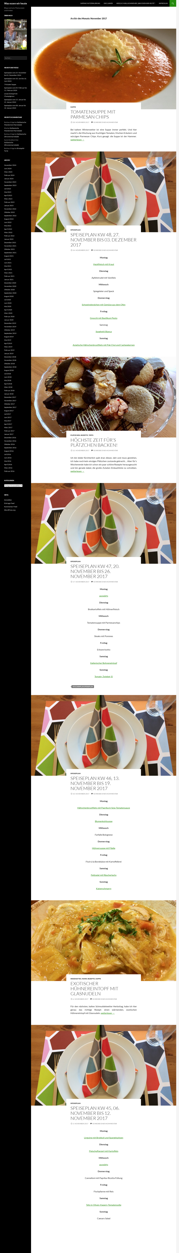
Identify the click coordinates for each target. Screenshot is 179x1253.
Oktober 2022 (9, 212)
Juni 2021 (7, 263)
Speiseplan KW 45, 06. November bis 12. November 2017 (94, 1113)
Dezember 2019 (10, 323)
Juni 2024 (7, 168)
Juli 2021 (7, 259)
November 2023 (10, 182)
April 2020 (8, 310)
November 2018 (10, 360)
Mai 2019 (7, 340)
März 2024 (8, 172)
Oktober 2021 (9, 249)
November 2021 (10, 246)
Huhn (84, 979)
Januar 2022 (8, 239)
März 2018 (8, 387)
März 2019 (8, 347)
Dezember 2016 (10, 437)
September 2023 (10, 185)
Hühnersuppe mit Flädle (103, 848)
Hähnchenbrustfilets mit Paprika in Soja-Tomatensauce (103, 807)
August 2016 (9, 451)
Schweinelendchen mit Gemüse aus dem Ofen (103, 304)
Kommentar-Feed (10, 507)
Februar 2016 (9, 471)
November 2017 (10, 400)
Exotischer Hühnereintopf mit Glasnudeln (94, 988)
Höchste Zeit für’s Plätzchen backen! (94, 442)
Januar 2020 (8, 320)
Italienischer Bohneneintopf (103, 663)
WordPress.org (9, 510)
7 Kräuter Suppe (10, 84)
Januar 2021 (8, 279)
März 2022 (8, 232)
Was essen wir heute (15, 3)
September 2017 (10, 407)
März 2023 (8, 199)
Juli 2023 (7, 189)
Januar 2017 (8, 434)
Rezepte (84, 435)
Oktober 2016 (9, 444)
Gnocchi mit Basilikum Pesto (103, 318)
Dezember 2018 (10, 357)
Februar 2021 (9, 276)
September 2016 (10, 448)
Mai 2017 (7, 421)
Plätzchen (75, 435)
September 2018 (10, 367)
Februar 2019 (9, 350)
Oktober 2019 (9, 330)
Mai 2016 (7, 461)
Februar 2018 (9, 390)
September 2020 (10, 293)
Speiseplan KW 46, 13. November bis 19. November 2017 (94, 783)
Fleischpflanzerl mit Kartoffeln (103, 1151)
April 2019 (8, 343)
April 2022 (8, 229)
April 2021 (8, 269)
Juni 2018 (7, 377)
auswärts (103, 595)
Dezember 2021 (10, 242)
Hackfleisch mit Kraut (103, 264)
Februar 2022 (9, 236)
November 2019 (10, 327)
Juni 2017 (7, 417)
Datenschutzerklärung (90, 3)
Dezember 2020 (10, 283)
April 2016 (8, 464)
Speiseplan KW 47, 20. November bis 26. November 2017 (94, 571)
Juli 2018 (7, 374)
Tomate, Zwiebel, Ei (104, 676)
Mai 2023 (7, 192)
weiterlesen (77, 139)
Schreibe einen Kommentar (105, 122)
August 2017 (9, 411)
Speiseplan (75, 230)
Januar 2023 (8, 205)
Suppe (73, 107)
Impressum (163, 3)
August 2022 (9, 219)
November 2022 (10, 209)
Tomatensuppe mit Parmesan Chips (93, 114)
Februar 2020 (9, 316)
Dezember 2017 (10, 397)
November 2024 (10, 165)
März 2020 (8, 313)
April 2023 (8, 195)
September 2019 (10, 333)
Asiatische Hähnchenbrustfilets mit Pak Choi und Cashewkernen (104, 345)
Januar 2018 (8, 394)
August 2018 (9, 370)
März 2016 (8, 468)
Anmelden (8, 500)
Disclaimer (108, 3)
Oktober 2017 (9, 404)
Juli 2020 (7, 300)
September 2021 (10, 253)
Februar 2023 (9, 202)
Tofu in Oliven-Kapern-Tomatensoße (103, 1205)
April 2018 (8, 384)
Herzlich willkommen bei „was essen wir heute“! (135, 3)
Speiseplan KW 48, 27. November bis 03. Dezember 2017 (103, 240)
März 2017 (8, 427)
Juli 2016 (7, 454)
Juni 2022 (7, 222)
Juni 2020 (7, 303)
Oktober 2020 (9, 290)
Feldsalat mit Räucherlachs (103, 875)
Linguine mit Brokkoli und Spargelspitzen (103, 1137)
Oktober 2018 (9, 364)
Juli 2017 (7, 414)
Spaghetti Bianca (104, 331)
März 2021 (8, 273)
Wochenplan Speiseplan (83, 686)
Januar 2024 (8, 179)
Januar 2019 (8, 353)
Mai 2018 (7, 380)
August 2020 (9, 296)
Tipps (91, 435)
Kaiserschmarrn (103, 888)
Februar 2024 (9, 175)
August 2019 (9, 337)
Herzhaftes (75, 979)
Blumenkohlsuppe (103, 821)
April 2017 (8, 424)
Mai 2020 (7, 306)
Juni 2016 (7, 458)
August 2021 (9, 256)
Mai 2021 (7, 266)
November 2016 (10, 441)
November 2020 (10, 286)
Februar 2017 (9, 431)
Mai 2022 (7, 226)
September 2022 (10, 216)
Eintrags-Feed (9, 503)
